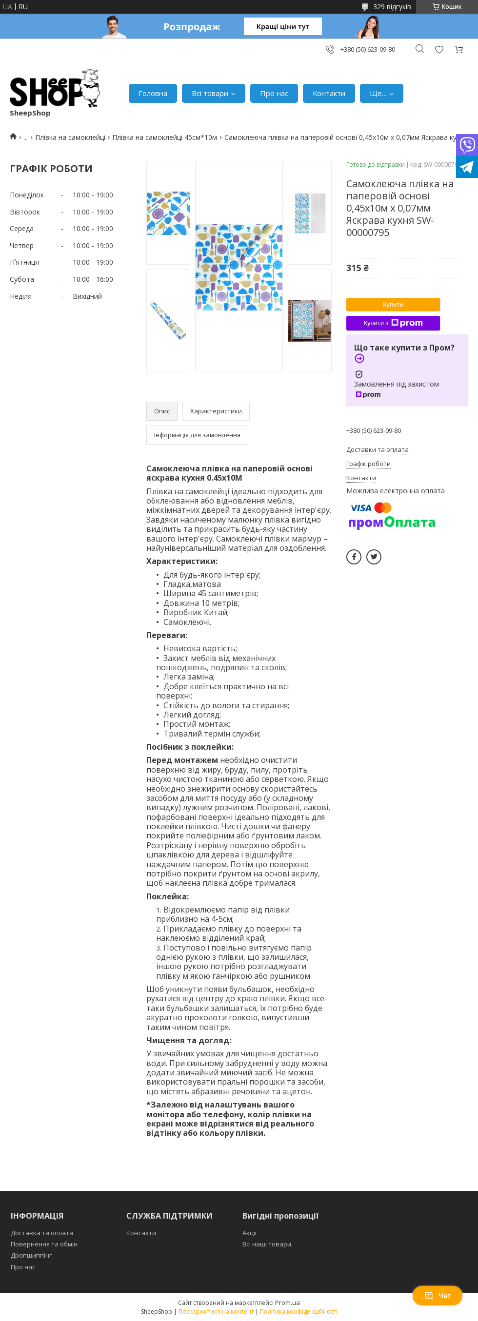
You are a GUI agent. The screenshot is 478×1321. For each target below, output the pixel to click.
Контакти (329, 93)
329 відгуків (392, 6)
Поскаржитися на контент (216, 1311)
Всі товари (210, 93)
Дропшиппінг (31, 1255)
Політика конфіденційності (299, 1311)
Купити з (392, 323)
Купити (393, 304)
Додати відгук (439, 49)
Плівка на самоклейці (70, 137)
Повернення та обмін (44, 1244)
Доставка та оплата (42, 1232)
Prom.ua (287, 1302)
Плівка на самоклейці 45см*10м (164, 137)
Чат (437, 1295)
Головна (153, 93)
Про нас (274, 93)
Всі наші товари (266, 1244)
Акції (249, 1232)
